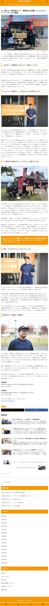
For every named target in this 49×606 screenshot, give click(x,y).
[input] (24, 482)
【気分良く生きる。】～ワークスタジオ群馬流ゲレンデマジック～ (18, 496)
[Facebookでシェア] (36, 410)
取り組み (3, 406)
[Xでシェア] (12, 410)
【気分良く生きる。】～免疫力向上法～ (11, 499)
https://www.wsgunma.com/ (8, 401)
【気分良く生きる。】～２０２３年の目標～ (12, 503)
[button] (47, 482)
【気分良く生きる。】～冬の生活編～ (11, 506)
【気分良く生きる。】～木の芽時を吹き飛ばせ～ (13, 493)
